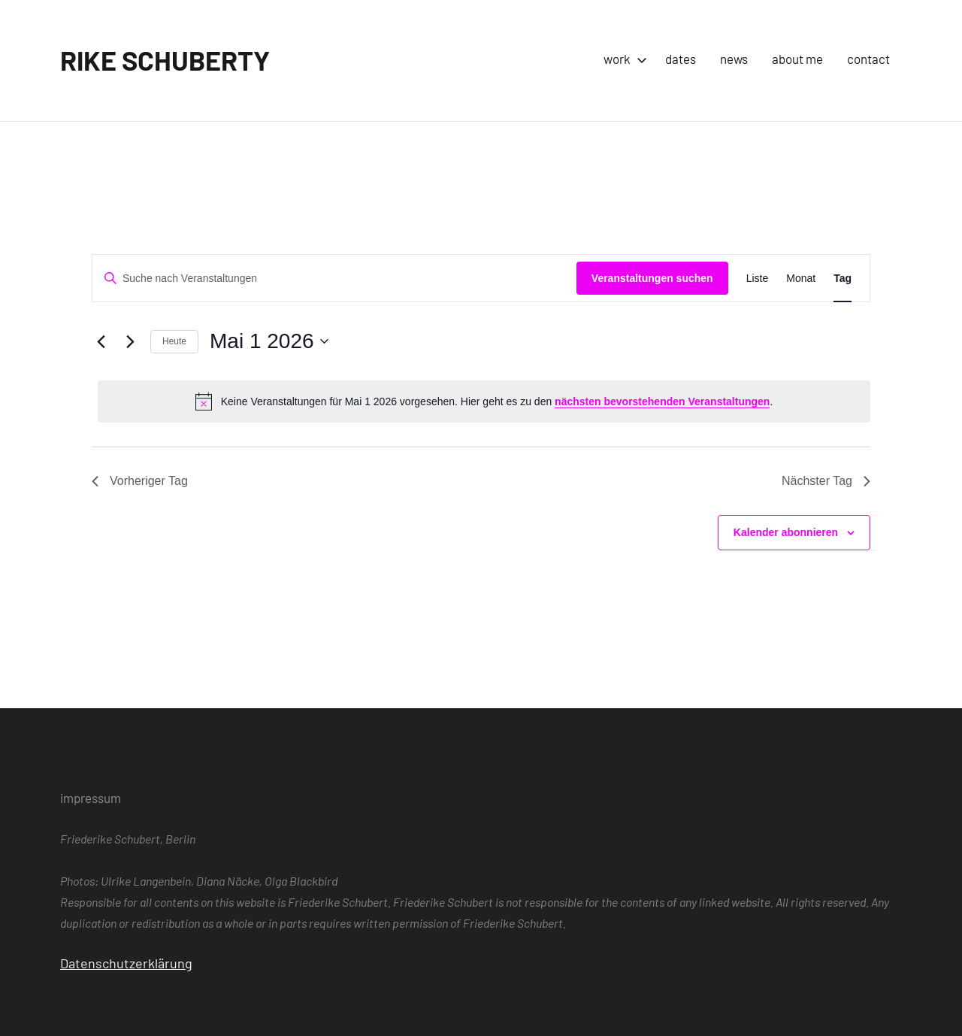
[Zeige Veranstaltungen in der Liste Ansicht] (757, 278)
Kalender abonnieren (786, 532)
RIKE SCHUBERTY (165, 60)
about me (797, 58)
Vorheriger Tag (140, 480)
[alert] (484, 401)
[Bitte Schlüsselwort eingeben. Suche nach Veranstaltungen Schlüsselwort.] (334, 278)
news (734, 58)
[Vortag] (101, 341)
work (622, 58)
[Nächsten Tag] (130, 341)
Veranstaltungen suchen (652, 278)
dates (680, 58)
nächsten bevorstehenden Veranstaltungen (662, 401)
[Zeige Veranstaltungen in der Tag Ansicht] (842, 278)
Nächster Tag (826, 480)
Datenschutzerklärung (126, 963)
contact (868, 58)
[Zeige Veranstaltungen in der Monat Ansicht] (800, 278)
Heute (174, 341)
